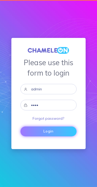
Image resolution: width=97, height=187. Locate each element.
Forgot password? (48, 118)
